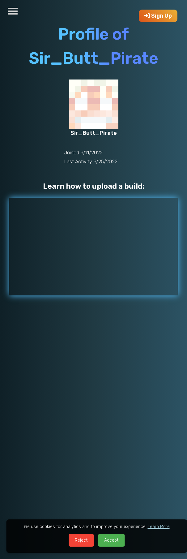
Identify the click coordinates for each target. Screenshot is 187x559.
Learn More (159, 526)
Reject (81, 540)
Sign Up (158, 15)
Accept (111, 540)
